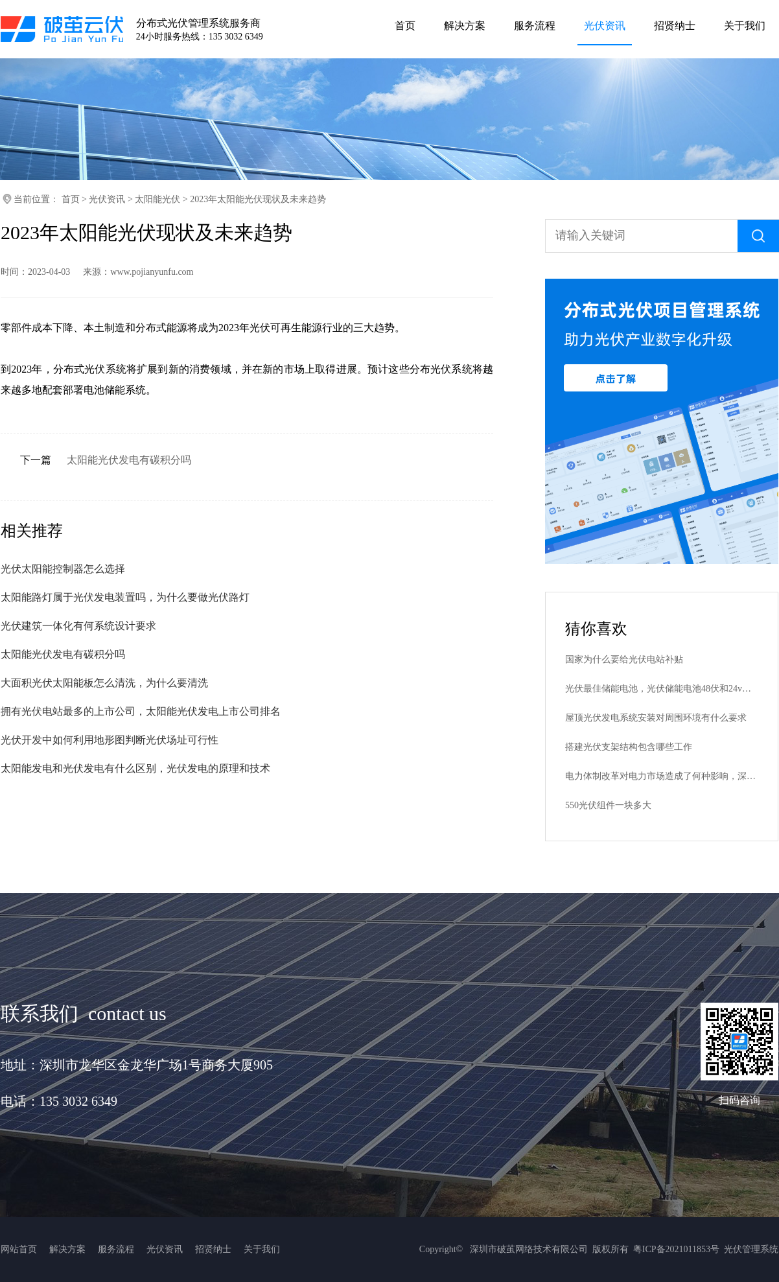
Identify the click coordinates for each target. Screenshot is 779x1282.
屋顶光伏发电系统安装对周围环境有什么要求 (656, 718)
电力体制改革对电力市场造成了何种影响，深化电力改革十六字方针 (661, 776)
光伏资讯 (107, 199)
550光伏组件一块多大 (608, 805)
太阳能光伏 (157, 199)
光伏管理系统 (751, 1249)
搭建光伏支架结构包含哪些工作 (628, 747)
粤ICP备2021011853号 (676, 1249)
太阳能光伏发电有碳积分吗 (129, 459)
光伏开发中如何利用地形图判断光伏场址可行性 (109, 739)
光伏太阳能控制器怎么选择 (63, 568)
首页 (71, 199)
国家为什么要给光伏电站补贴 (624, 659)
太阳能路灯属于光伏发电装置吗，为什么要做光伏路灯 (125, 597)
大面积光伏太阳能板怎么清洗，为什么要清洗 (104, 682)
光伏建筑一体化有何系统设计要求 (78, 625)
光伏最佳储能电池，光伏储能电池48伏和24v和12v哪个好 (661, 688)
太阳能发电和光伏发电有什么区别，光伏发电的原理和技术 (135, 768)
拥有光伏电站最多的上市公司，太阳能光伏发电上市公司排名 (141, 711)
